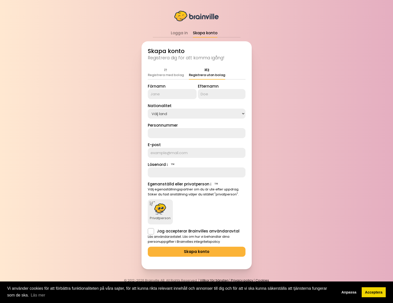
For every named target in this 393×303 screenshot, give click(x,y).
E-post (154, 144)
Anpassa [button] (348, 292)
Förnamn (157, 86)
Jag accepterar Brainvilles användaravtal (198, 231)
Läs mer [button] (38, 295)
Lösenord (157, 164)
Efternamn (208, 86)
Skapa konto (205, 33)
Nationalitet (160, 105)
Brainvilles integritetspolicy (198, 241)
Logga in (179, 33)
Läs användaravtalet (164, 236)
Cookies (262, 280)
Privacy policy (242, 280)
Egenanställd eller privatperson (178, 184)
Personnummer (163, 125)
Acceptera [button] (373, 292)
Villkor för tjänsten (214, 280)
